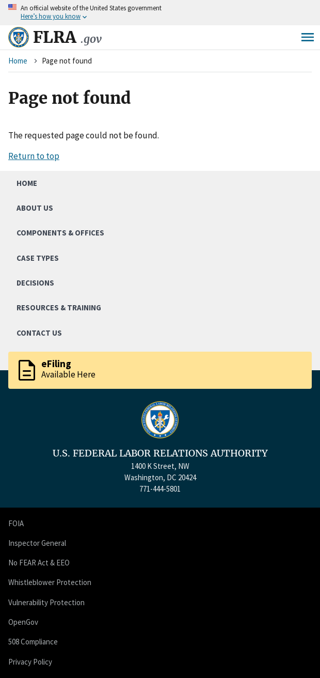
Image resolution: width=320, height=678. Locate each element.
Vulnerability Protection (46, 602)
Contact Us (39, 333)
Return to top (33, 156)
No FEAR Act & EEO (39, 562)
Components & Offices (60, 233)
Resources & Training (59, 307)
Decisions (35, 283)
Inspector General (37, 543)
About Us (35, 208)
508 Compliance (33, 642)
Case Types (38, 258)
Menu (307, 37)
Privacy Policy (30, 662)
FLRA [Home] (67, 37)
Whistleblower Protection (49, 582)
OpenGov (23, 622)
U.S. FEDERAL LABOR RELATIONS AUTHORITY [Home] (160, 453)
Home (17, 61)
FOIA (16, 523)
